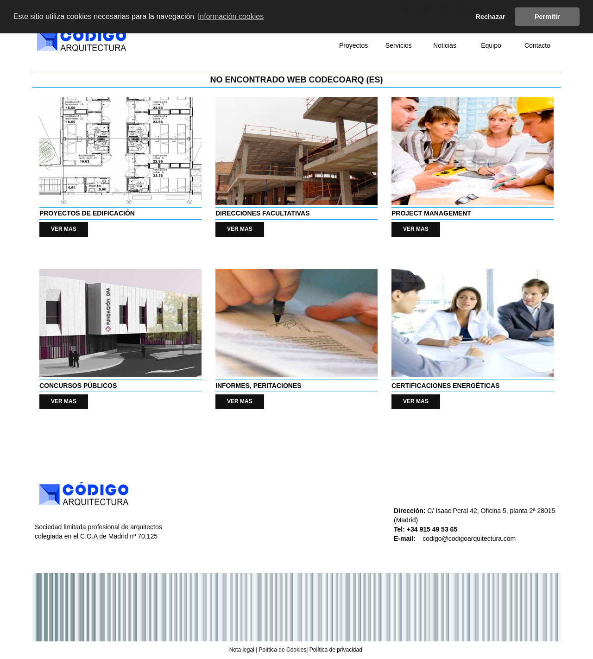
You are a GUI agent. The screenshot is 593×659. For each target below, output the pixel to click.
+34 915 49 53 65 (433, 529)
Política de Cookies (283, 649)
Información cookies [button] (231, 16)
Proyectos (353, 45)
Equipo (491, 45)
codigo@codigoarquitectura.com (469, 538)
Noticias (444, 45)
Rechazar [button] (490, 16)
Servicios (398, 45)
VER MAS (63, 229)
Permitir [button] (547, 16)
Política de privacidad (335, 649)
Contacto (537, 45)
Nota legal (241, 649)
